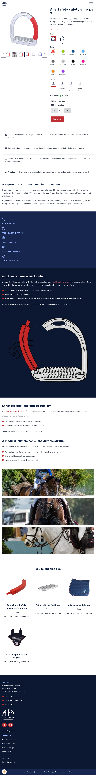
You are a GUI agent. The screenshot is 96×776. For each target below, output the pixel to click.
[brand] (5, 4)
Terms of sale (41, 772)
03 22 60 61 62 (10, 696)
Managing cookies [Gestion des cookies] (66, 772)
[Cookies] (4, 771)
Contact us (9, 704)
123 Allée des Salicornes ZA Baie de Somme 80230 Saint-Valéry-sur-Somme (13, 688)
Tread (52, 79)
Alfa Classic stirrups (9, 740)
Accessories (6, 752)
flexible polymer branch (61, 282)
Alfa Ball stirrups (8, 748)
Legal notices (29, 772)
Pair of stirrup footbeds (48, 605)
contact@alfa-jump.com (13, 700)
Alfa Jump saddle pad (79, 605)
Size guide (54, 29)
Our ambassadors (8, 762)
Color (52, 47)
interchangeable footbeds (15, 411)
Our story (5, 758)
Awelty (12, 731)
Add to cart (57, 119)
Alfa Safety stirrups (9, 744)
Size (52, 34)
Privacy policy (53, 772)
